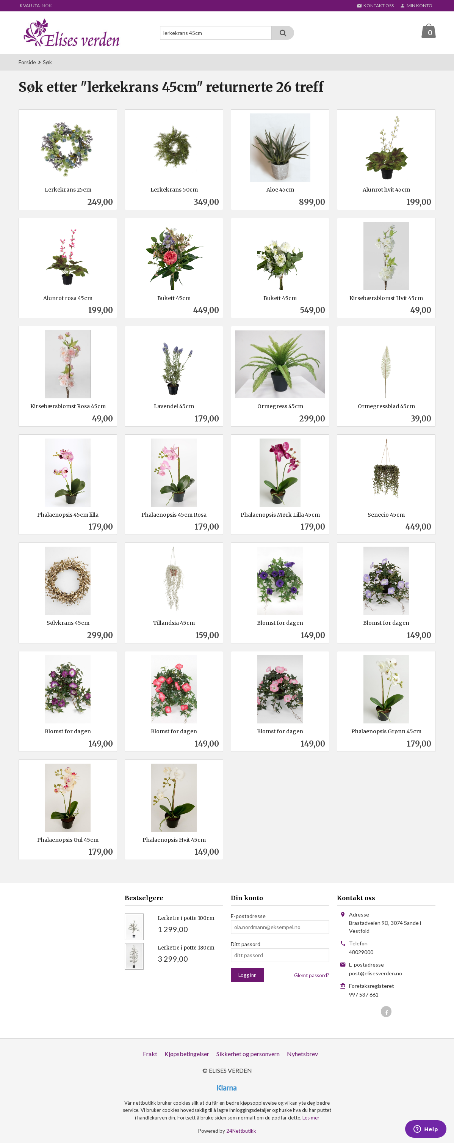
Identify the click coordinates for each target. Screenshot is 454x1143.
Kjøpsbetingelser (186, 1054)
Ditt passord (245, 944)
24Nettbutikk (241, 1131)
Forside (27, 62)
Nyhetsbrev (302, 1054)
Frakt (150, 1054)
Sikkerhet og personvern (248, 1054)
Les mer (310, 1118)
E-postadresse (248, 916)
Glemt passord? (311, 976)
